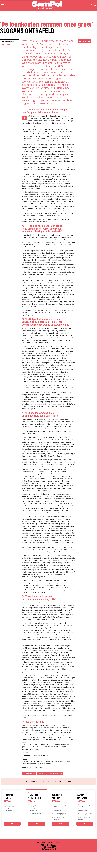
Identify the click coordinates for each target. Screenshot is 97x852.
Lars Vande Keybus (7, 42)
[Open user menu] (95, 5)
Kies (12, 824)
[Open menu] (2, 5)
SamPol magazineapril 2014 (5, 45)
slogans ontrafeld (55, 773)
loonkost (41, 773)
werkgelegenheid (29, 773)
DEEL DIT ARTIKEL (84, 41)
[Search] (91, 5)
